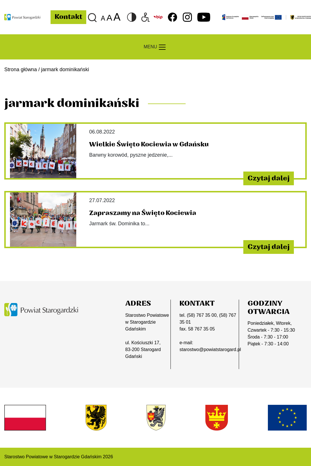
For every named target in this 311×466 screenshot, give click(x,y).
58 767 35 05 (201, 328)
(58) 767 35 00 (201, 315)
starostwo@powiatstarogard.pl (210, 349)
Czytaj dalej (269, 178)
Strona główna (20, 69)
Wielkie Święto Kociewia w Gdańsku (149, 144)
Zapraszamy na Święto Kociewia (142, 213)
